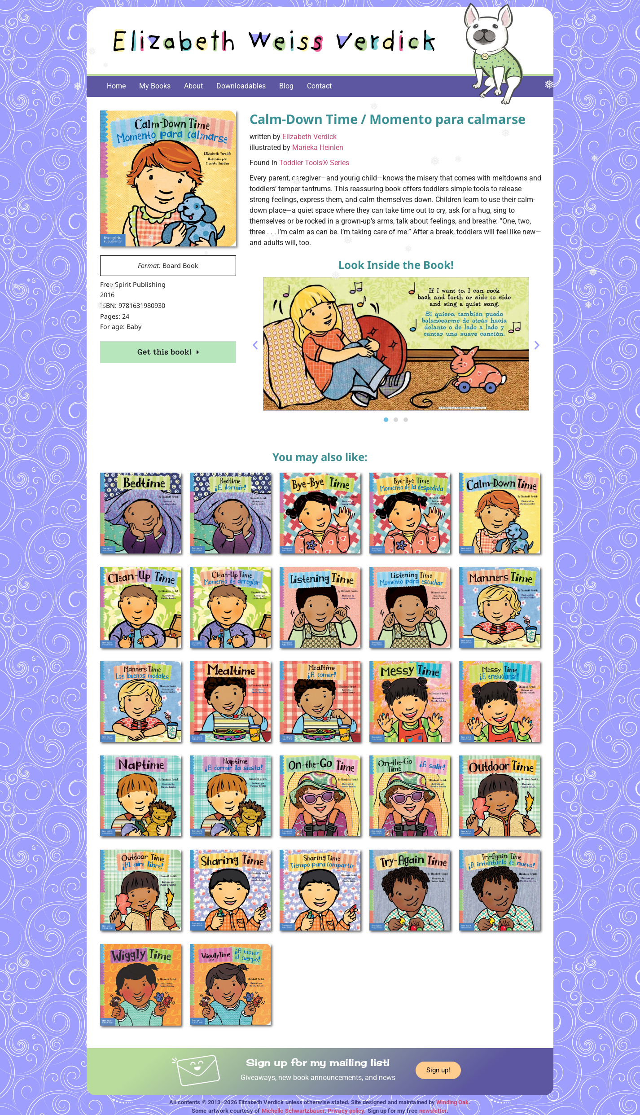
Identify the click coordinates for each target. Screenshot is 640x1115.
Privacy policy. (347, 1110)
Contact (319, 86)
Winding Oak (452, 1102)
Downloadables (241, 86)
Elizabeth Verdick (309, 136)
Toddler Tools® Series (314, 162)
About (193, 86)
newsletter (433, 1110)
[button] (255, 345)
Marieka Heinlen (317, 147)
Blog (286, 86)
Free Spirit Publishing (133, 284)
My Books (155, 86)
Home (116, 86)
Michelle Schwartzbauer (293, 1110)
